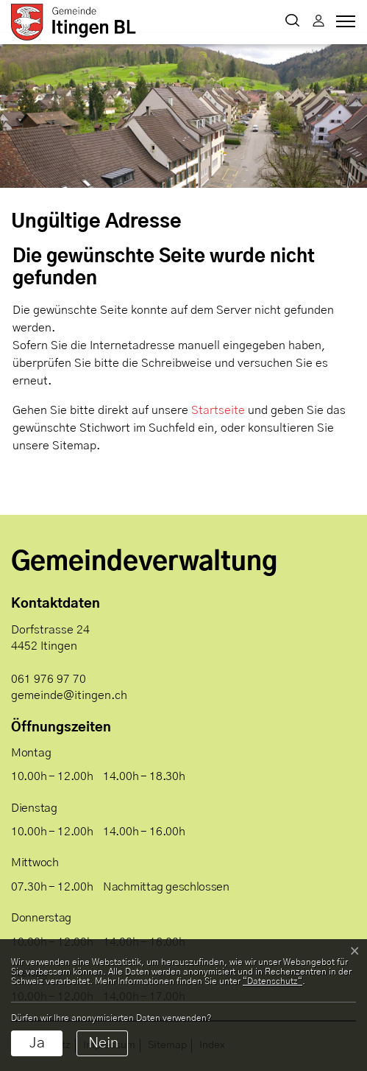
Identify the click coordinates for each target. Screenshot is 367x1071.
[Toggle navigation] (343, 25)
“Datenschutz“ (272, 981)
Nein (103, 1043)
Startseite (218, 410)
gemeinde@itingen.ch (69, 695)
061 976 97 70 (48, 679)
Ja (37, 1043)
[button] (292, 22)
